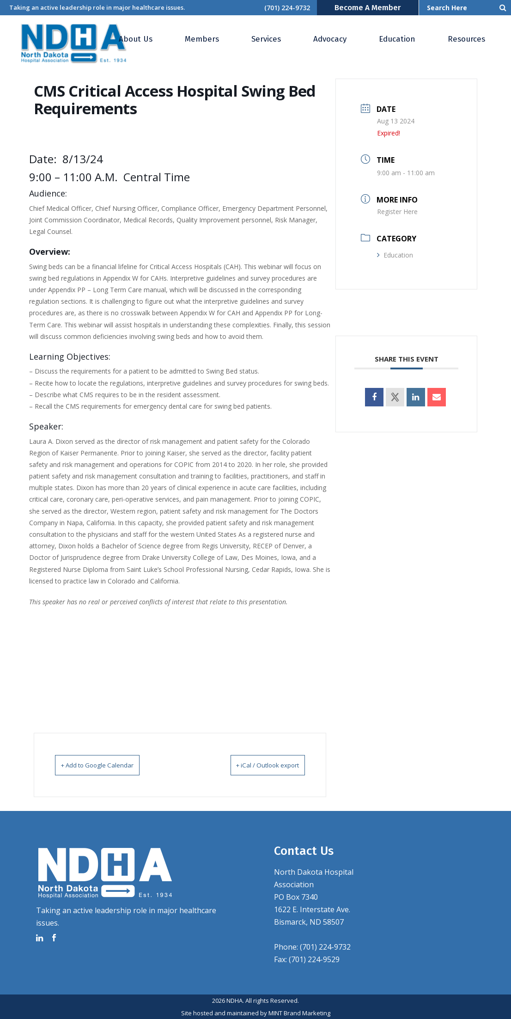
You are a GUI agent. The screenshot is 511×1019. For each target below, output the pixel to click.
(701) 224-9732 (287, 7)
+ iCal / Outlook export (256, 764)
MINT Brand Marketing (299, 1012)
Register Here (397, 211)
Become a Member (368, 7)
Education (395, 255)
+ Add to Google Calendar (109, 764)
